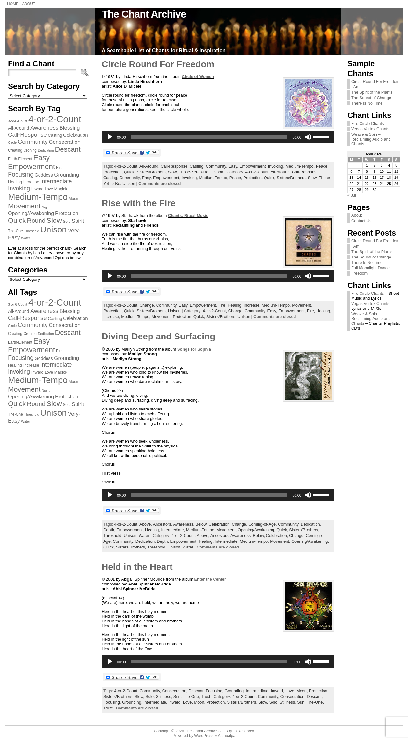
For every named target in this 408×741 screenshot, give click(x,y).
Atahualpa (226, 735)
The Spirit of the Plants (371, 92)
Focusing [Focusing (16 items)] (20, 174)
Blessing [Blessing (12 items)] (70, 128)
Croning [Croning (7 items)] (30, 150)
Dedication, (146, 541)
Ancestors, (220, 535)
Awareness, (241, 535)
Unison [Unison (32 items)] (53, 229)
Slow (172, 172)
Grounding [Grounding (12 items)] (66, 175)
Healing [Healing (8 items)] (15, 181)
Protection (112, 172)
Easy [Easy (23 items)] (41, 158)
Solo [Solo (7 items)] (66, 221)
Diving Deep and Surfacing (158, 336)
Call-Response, (306, 172)
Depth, (163, 541)
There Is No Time (366, 103)
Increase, (112, 316)
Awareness (183, 524)
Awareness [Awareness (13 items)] (44, 128)
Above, (203, 535)
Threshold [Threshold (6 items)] (31, 231)
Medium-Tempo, (214, 177)
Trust (205, 696)
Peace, (236, 177)
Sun (177, 696)
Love (289, 690)
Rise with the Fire (139, 203)
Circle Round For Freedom (158, 64)
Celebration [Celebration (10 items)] (75, 135)
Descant (195, 690)
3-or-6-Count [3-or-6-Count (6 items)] (17, 121)
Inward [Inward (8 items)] (37, 188)
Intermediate (172, 529)
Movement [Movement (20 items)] (24, 206)
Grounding (234, 690)
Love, (188, 702)
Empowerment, (167, 177)
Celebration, (277, 535)
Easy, (147, 177)
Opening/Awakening (256, 529)
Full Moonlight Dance (370, 267)
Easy (232, 166)
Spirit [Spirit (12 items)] (78, 221)
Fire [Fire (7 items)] (59, 167)
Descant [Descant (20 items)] (67, 149)
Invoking (275, 166)
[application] (218, 137)
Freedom (359, 273)
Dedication (310, 524)
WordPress (203, 735)
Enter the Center (210, 579)
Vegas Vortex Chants (370, 129)
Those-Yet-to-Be (193, 172)
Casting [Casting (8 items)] (55, 135)
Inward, (175, 702)
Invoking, (190, 177)
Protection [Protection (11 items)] (66, 213)
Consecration (174, 690)
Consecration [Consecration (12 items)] (64, 142)
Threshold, (157, 547)
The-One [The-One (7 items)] (15, 231)
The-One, (315, 702)
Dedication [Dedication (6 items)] (46, 150)
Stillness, (288, 702)
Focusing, (112, 702)
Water (144, 535)
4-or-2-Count (125, 166)
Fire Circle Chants (367, 123)
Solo (149, 696)
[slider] (209, 137)
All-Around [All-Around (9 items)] (18, 128)
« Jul (351, 195)
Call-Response (174, 166)
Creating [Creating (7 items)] (15, 150)
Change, (236, 311)
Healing (234, 305)
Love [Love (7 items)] (49, 189)
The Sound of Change (371, 97)
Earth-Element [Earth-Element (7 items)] (20, 159)
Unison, (175, 547)
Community (216, 166)
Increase (251, 305)
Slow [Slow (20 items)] (54, 220)
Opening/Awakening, (310, 541)
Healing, (323, 311)
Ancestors (162, 524)
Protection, (253, 177)
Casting (196, 166)
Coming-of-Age (262, 524)
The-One (191, 696)
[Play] (110, 137)
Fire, (311, 311)
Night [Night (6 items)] (46, 207)
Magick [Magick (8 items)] (60, 188)
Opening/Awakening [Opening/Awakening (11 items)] (31, 213)
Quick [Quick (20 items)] (17, 220)
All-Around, (281, 172)
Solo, (274, 702)
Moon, (200, 702)
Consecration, (293, 696)
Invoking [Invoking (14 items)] (19, 188)
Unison (217, 172)
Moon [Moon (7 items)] (73, 198)
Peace (321, 166)
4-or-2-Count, (258, 172)
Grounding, (132, 702)
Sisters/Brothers (151, 172)
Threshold (112, 535)
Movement (301, 305)
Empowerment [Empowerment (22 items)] (31, 166)
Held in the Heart (137, 567)
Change (147, 305)
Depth (108, 529)
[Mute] (308, 137)
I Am (355, 86)
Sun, (302, 702)
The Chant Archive (144, 14)
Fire (221, 305)
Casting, (111, 177)
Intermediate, (227, 541)
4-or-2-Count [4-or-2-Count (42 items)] (54, 119)
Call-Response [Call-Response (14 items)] (27, 134)
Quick (129, 172)
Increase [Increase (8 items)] (31, 181)
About (356, 215)
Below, (259, 535)
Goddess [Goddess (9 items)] (44, 175)
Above (145, 524)
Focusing (214, 690)
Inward (277, 690)
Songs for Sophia (194, 349)
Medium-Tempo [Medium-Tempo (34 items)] (38, 197)
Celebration (219, 524)
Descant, (315, 696)
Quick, (270, 177)
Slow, (313, 177)
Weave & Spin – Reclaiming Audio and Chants (371, 139)
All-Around (148, 166)
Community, (131, 177)
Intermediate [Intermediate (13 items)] (56, 181)
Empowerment (252, 166)
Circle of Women (198, 76)
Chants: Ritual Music (188, 215)
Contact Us (361, 220)
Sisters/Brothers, (292, 177)
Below (200, 524)
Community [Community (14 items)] (33, 141)
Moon (301, 690)
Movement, (162, 316)
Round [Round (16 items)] (36, 220)
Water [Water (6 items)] (25, 238)
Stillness (163, 696)
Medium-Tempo (300, 166)
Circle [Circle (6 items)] (12, 142)
